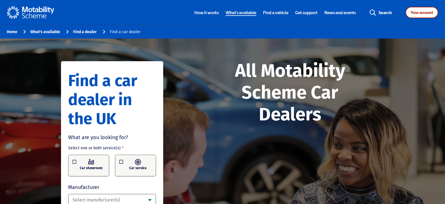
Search (385, 12)
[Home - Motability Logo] (30, 12)
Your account (422, 12)
